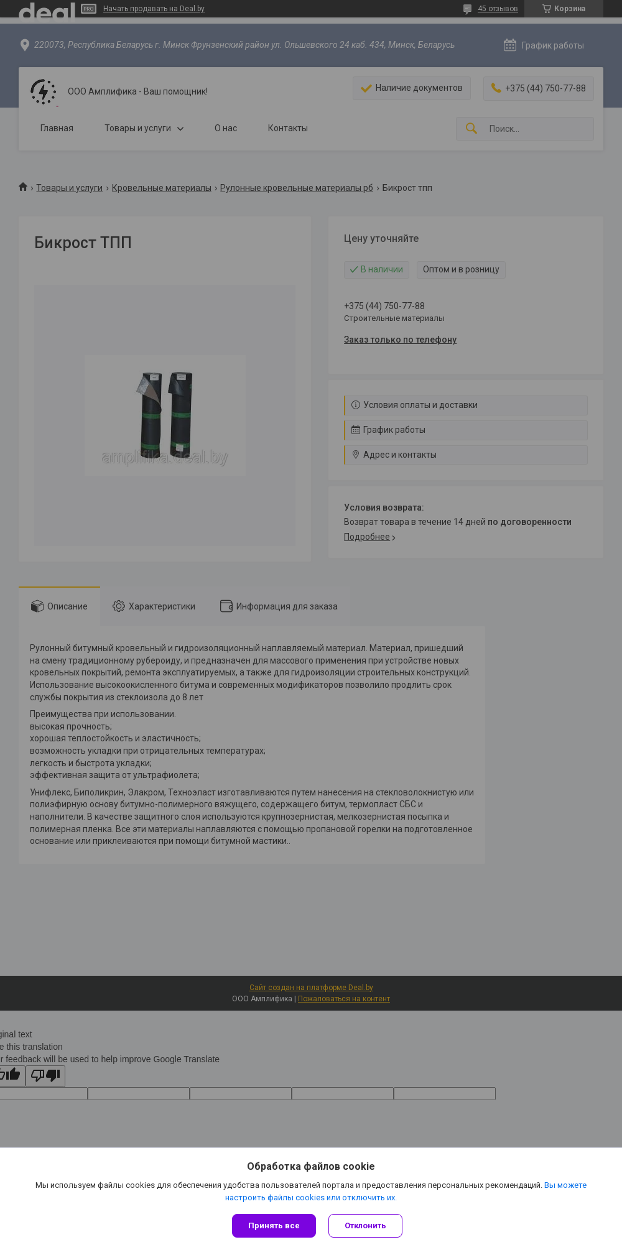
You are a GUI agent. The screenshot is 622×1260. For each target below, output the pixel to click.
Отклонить (365, 1225)
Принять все (274, 1225)
